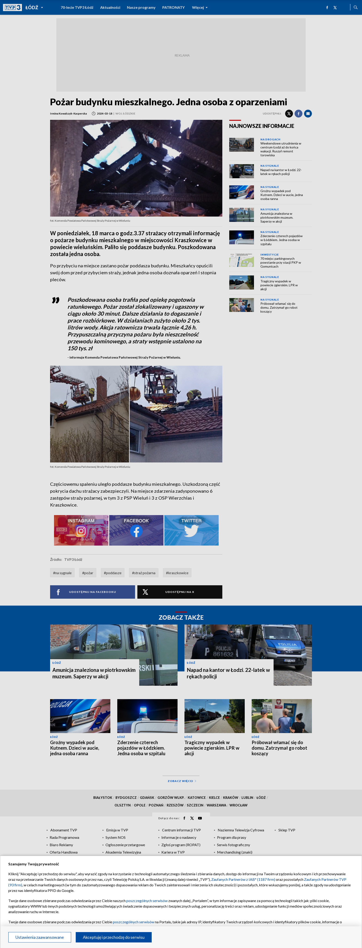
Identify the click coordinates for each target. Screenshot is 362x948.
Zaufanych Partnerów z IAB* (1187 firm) (243, 879)
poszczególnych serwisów (147, 900)
